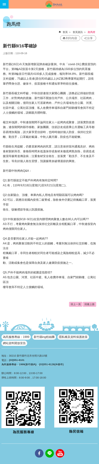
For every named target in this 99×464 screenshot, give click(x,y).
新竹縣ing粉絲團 (44, 336)
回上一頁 (76, 304)
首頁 (65, 32)
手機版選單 (4, 4)
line (49, 449)
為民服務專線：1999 (16, 336)
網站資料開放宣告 (14, 343)
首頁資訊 (78, 32)
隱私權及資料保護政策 (73, 336)
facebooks (39, 449)
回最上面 (89, 304)
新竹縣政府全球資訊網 (53, 4)
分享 (90, 38)
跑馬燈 (91, 32)
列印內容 (71, 38)
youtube (60, 449)
